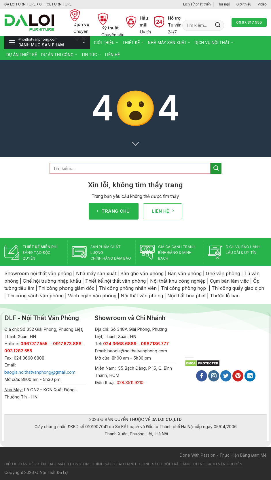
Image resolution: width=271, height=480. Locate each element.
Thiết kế (133, 42)
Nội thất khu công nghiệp (178, 281)
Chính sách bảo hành (114, 464)
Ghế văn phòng (223, 273)
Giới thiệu (243, 4)
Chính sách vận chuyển (217, 464)
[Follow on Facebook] (201, 375)
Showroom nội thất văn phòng (38, 273)
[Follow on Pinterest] (237, 375)
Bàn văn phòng (185, 273)
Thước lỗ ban (225, 295)
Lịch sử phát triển (197, 4)
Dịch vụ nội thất (214, 42)
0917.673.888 (67, 343)
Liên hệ (112, 54)
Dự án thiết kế (21, 54)
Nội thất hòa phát (186, 295)
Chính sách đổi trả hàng (165, 464)
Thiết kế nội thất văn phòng (115, 281)
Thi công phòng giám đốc (66, 288)
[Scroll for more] (135, 144)
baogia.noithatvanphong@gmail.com (39, 372)
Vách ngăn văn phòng (92, 295)
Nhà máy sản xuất (169, 42)
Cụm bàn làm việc (229, 281)
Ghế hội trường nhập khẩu (52, 281)
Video (262, 4)
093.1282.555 (18, 351)
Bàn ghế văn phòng (142, 273)
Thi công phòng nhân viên (128, 288)
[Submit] (217, 25)
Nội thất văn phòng (142, 295)
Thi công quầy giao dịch (238, 288)
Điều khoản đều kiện (25, 464)
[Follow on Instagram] (213, 375)
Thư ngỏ (223, 4)
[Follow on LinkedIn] (250, 375)
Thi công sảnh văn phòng (35, 295)
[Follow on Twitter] (225, 375)
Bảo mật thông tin (69, 464)
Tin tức (91, 54)
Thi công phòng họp (183, 288)
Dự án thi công (59, 54)
